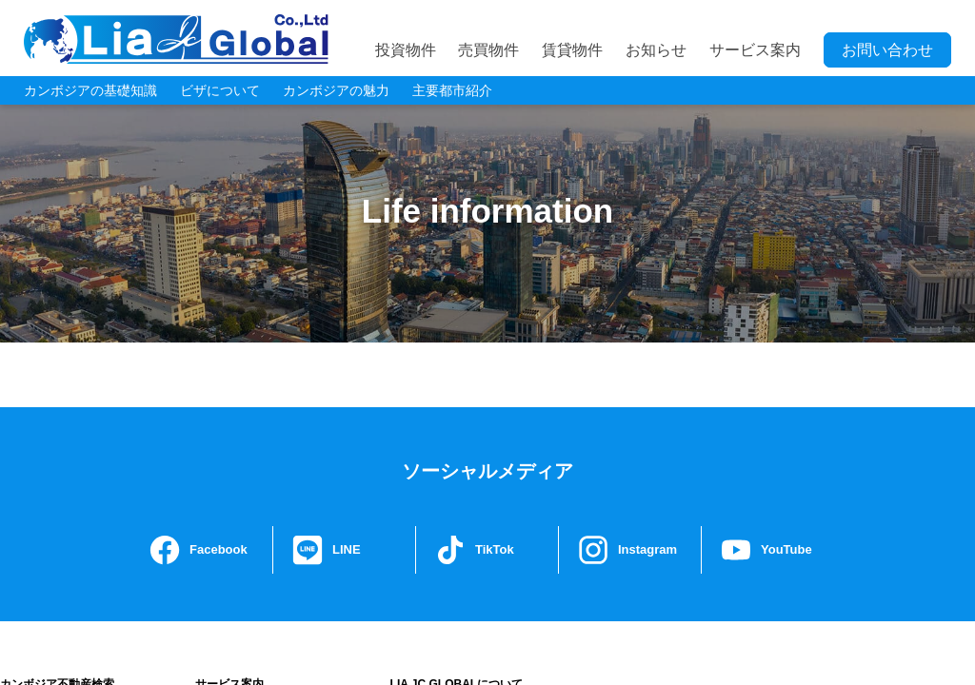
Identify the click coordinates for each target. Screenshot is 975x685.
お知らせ (656, 50)
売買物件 (488, 50)
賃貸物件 (572, 50)
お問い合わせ (887, 50)
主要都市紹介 (452, 90)
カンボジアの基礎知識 (90, 90)
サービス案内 (755, 50)
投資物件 (405, 50)
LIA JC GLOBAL (176, 39)
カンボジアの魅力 (336, 90)
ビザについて (220, 90)
